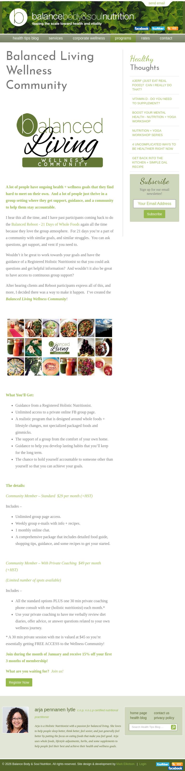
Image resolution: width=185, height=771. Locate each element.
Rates (145, 38)
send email (157, 3)
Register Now (19, 682)
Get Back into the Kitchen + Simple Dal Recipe (149, 162)
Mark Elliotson (125, 764)
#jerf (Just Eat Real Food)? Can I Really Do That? (152, 85)
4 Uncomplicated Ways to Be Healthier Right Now (154, 146)
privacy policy (164, 718)
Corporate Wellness (89, 38)
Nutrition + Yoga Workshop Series (147, 133)
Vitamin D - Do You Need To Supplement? (152, 101)
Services (56, 38)
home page (138, 713)
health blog (138, 718)
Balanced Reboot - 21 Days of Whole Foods (46, 224)
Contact (166, 38)
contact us (161, 713)
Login (142, 764)
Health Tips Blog (26, 38)
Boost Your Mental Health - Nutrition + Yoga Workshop (154, 117)
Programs (123, 38)
